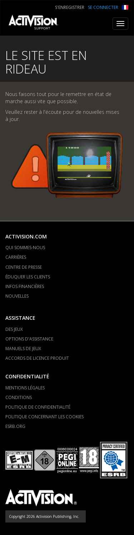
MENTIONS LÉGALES (25, 388)
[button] (125, 7)
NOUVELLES (17, 296)
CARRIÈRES (15, 257)
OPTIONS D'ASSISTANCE (29, 339)
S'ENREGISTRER (69, 7)
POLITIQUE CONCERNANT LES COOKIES (44, 417)
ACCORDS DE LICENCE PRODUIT (37, 358)
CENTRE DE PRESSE (23, 267)
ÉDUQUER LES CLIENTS (27, 277)
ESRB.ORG (15, 426)
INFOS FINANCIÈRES (24, 286)
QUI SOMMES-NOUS (25, 247)
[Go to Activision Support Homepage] (37, 23)
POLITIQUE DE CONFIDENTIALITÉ (37, 407)
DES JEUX (14, 329)
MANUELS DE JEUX (23, 348)
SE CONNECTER (103, 7)
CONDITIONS (18, 397)
